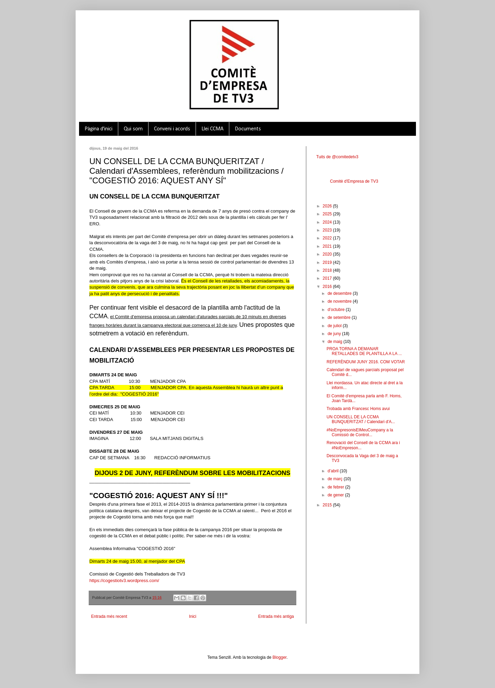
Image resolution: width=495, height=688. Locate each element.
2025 (328, 214)
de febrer (336, 487)
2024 (328, 222)
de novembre (340, 301)
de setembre (340, 317)
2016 (328, 286)
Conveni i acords (172, 129)
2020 (328, 254)
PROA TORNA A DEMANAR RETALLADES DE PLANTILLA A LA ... (364, 351)
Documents (248, 129)
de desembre (340, 293)
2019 (328, 262)
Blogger (280, 657)
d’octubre (337, 309)
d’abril (334, 471)
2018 (328, 270)
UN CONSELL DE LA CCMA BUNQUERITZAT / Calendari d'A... (361, 419)
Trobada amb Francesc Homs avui (358, 408)
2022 (328, 238)
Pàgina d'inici (98, 129)
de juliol (335, 325)
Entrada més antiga (276, 616)
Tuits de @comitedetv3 (337, 156)
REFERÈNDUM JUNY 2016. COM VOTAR (366, 361)
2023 (328, 230)
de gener (336, 495)
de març (336, 478)
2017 (328, 278)
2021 (328, 246)
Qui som (133, 129)
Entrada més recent (109, 616)
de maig (335, 341)
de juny (335, 333)
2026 (328, 206)
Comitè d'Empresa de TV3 (354, 181)
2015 (328, 505)
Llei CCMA (212, 129)
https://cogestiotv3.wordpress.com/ (124, 580)
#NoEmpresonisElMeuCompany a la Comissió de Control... (360, 432)
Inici (192, 616)
